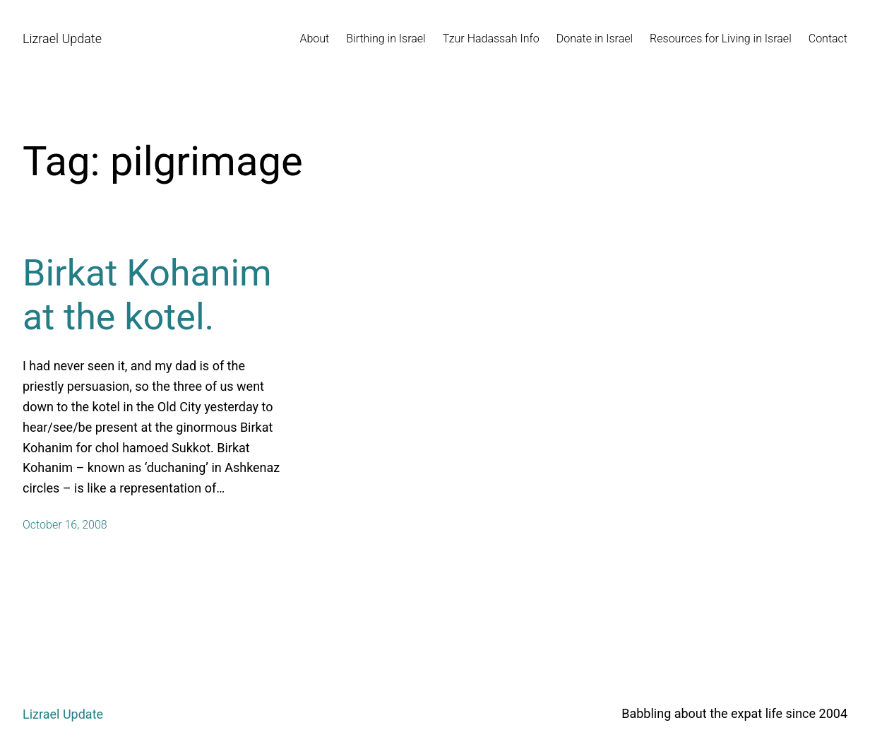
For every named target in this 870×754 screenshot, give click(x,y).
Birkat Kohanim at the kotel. (147, 295)
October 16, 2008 (65, 524)
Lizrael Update (62, 38)
